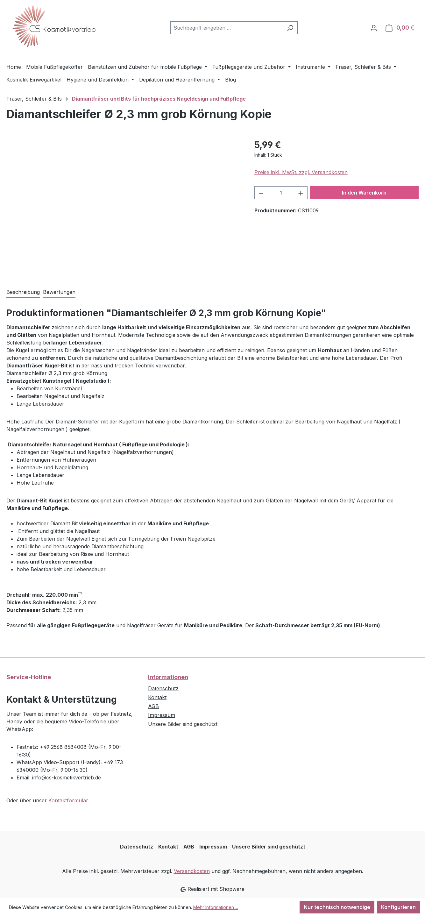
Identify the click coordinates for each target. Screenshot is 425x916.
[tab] (23, 292)
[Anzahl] (280, 192)
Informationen (168, 677)
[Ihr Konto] (373, 27)
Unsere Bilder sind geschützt (268, 846)
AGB (153, 706)
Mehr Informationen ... (215, 907)
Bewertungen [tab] (59, 292)
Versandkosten (192, 871)
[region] (124, 206)
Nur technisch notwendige (337, 907)
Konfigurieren (398, 907)
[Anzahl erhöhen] (301, 192)
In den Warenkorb (364, 192)
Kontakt (157, 697)
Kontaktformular (68, 800)
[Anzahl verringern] (261, 192)
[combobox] (226, 27)
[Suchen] (290, 27)
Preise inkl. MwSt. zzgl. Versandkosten (301, 172)
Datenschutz (163, 688)
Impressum (161, 715)
